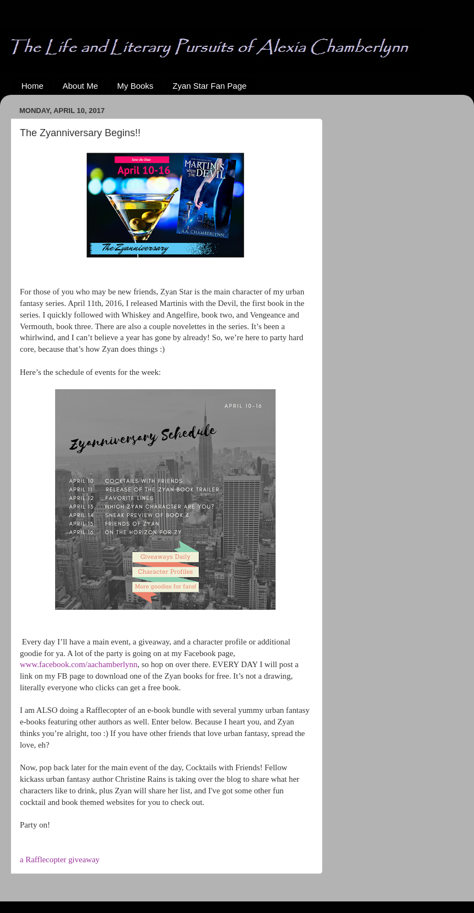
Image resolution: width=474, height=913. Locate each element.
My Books (135, 85)
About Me (80, 85)
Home (32, 85)
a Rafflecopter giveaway (60, 859)
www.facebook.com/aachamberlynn (78, 664)
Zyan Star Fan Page (209, 85)
